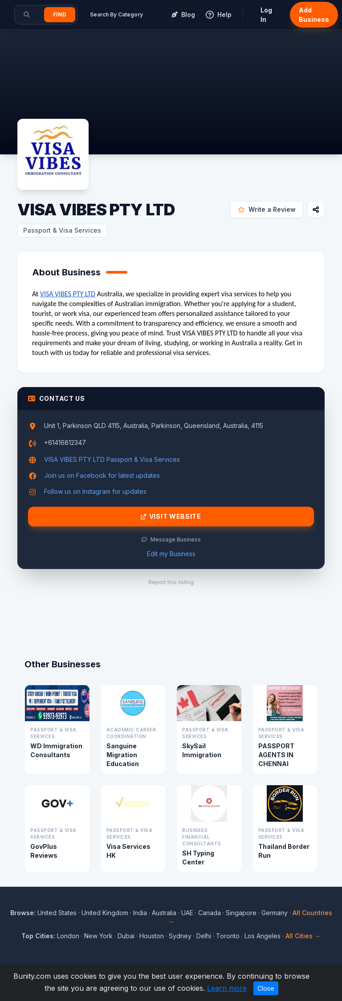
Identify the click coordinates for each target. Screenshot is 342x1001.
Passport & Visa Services (62, 230)
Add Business (314, 14)
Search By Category (116, 14)
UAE (187, 912)
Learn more (227, 988)
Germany (274, 912)
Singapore (241, 912)
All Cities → (303, 936)
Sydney (180, 936)
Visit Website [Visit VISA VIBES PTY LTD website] (171, 517)
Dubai (126, 936)
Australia (164, 912)
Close (265, 988)
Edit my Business (171, 553)
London (68, 936)
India (140, 912)
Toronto (228, 936)
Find (59, 14)
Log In (266, 14)
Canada (209, 912)
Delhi (203, 936)
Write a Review (267, 209)
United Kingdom (104, 912)
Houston (151, 936)
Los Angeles (262, 936)
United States (57, 912)
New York (98, 936)
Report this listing (171, 582)
